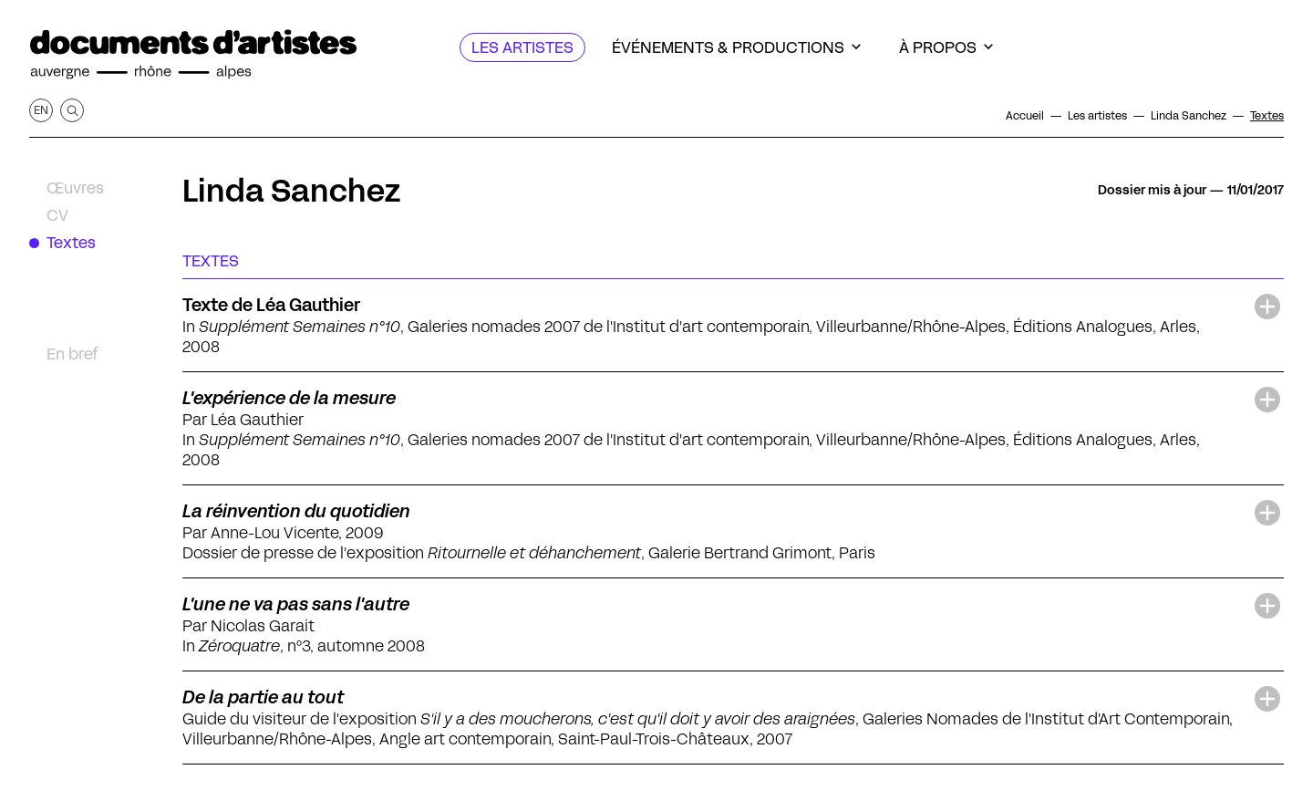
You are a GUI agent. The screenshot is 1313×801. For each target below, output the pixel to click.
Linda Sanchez (291, 190)
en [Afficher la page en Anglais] (41, 110)
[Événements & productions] (736, 47)
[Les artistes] (522, 47)
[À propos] (946, 47)
